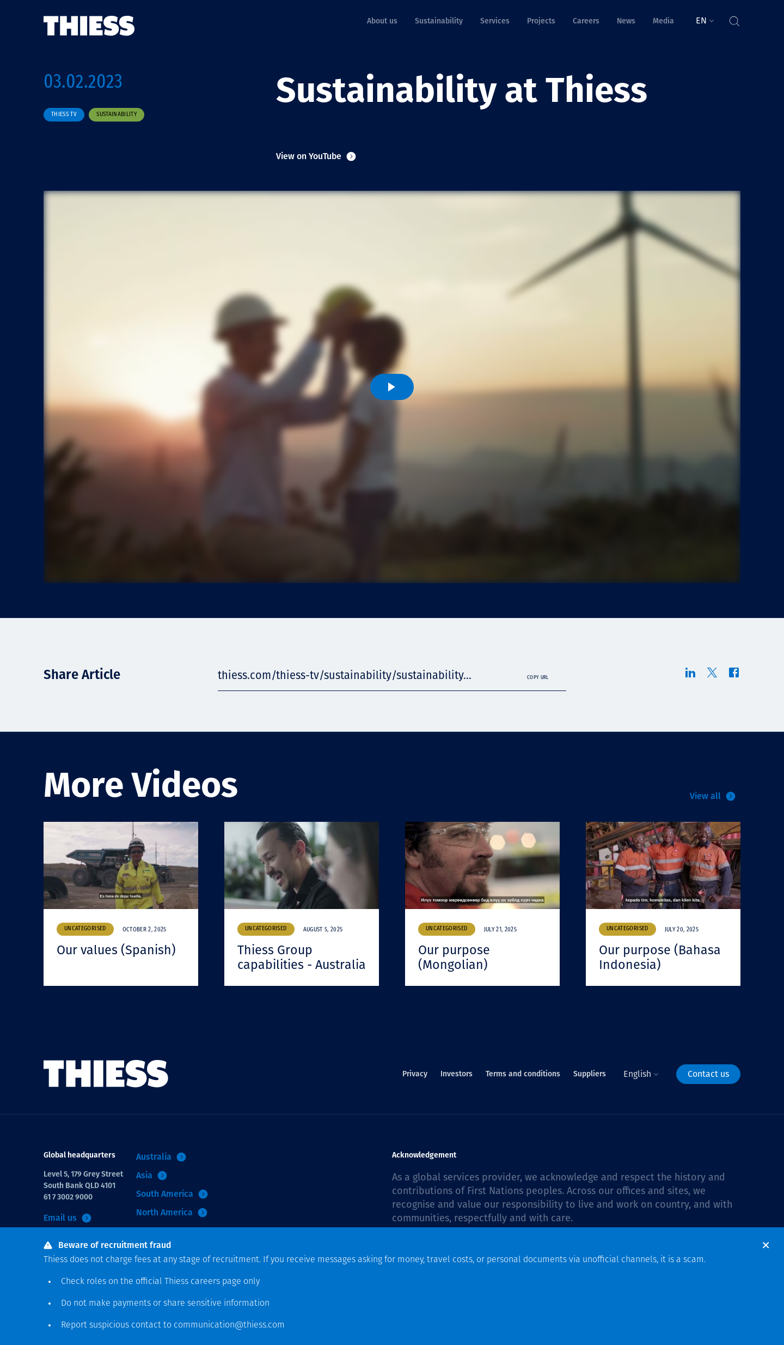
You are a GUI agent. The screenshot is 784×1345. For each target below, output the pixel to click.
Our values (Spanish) (118, 950)
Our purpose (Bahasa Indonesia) (661, 957)
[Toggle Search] (733, 18)
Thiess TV (64, 115)
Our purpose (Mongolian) (455, 957)
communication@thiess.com (229, 1325)
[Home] (89, 18)
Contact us (708, 1088)
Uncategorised (85, 929)
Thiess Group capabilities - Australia (276, 964)
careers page (216, 1281)
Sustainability (116, 115)
